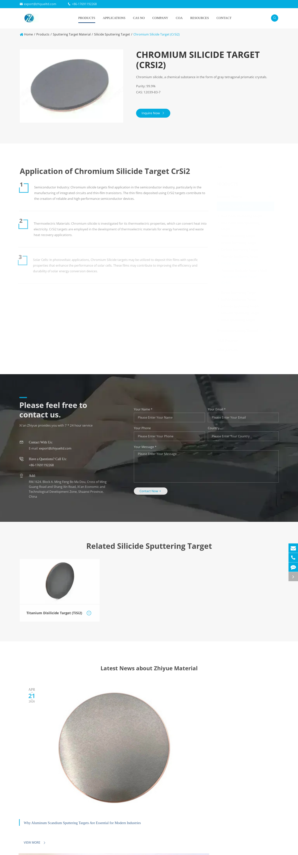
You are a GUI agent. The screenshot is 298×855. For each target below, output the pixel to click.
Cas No (139, 18)
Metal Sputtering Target (239, 320)
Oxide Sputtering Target (239, 236)
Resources (199, 18)
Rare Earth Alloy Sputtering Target (241, 226)
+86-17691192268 (84, 4)
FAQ (253, 835)
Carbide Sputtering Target (240, 249)
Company (160, 18)
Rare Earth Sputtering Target (242, 216)
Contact (223, 18)
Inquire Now (155, 115)
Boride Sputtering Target (239, 293)
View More (32, 767)
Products (86, 18)
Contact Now (153, 491)
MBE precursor (228, 350)
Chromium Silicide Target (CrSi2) (156, 34)
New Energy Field (144, 835)
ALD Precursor (228, 340)
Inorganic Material (230, 196)
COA (179, 18)
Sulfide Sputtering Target (239, 299)
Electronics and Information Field (156, 828)
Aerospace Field (143, 848)
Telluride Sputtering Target (241, 313)
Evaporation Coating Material (238, 330)
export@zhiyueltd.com (40, 4)
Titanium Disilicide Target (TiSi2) (245, 270)
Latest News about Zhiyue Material (149, 672)
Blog (253, 848)
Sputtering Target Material (72, 34)
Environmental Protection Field (154, 841)
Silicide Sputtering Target (112, 34)
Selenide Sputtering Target (241, 306)
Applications (114, 18)
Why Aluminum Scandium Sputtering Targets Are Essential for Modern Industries (55, 750)
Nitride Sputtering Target (240, 243)
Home (28, 34)
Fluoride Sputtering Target (240, 256)
